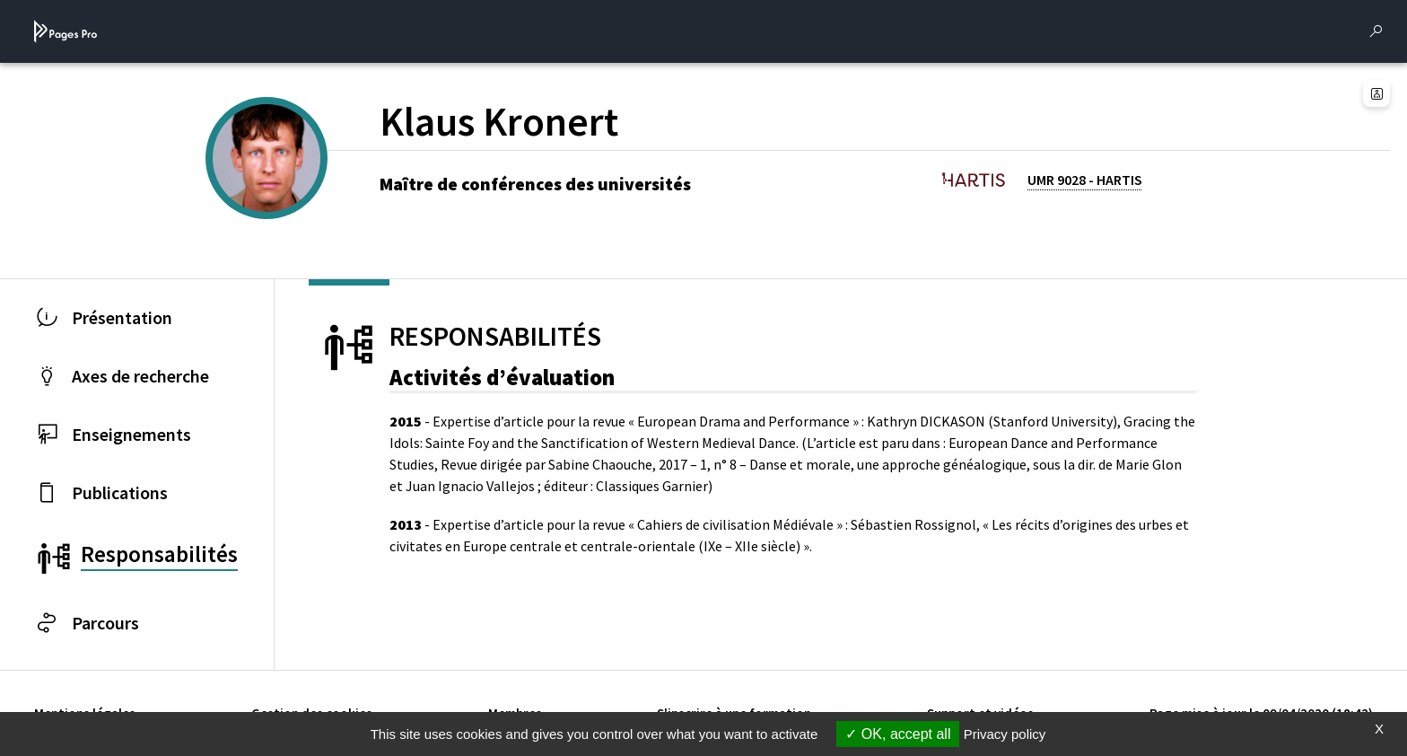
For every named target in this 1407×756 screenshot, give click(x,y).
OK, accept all (897, 734)
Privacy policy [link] (1005, 734)
